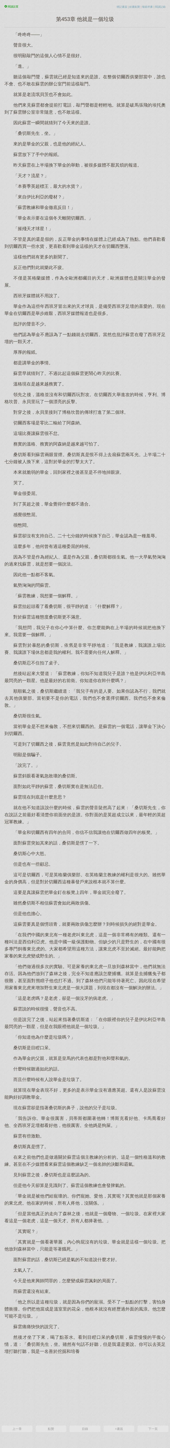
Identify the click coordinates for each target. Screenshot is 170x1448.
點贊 (51, 1429)
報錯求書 (147, 6)
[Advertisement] (85, 1389)
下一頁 (153, 1429)
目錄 (85, 1429)
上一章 (17, 1429)
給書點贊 (134, 6)
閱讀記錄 (160, 6)
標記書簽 (122, 6)
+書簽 (119, 1429)
